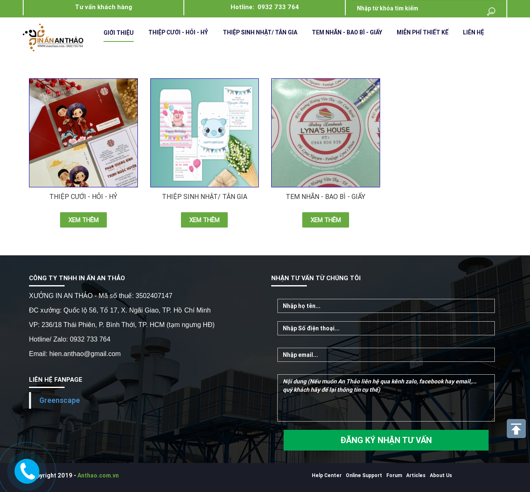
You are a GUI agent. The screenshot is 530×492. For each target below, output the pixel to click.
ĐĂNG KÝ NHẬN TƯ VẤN (386, 440)
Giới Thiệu (119, 32)
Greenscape (59, 400)
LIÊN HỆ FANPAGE (55, 379)
